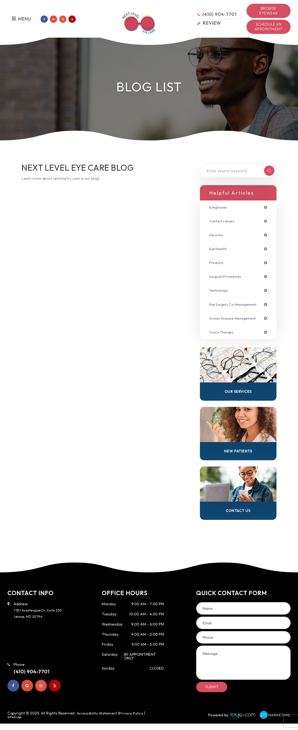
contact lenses (223, 222)
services (216, 236)
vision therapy (222, 336)
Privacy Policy (132, 719)
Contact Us (238, 517)
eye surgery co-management (235, 307)
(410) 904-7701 (35, 678)
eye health (218, 250)
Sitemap (14, 723)
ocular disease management (235, 322)
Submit (212, 693)
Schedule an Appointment (268, 26)
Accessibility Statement (97, 719)
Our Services (238, 396)
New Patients (238, 456)
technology (219, 293)
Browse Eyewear (268, 11)
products (217, 264)
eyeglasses (219, 207)
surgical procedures (226, 279)
